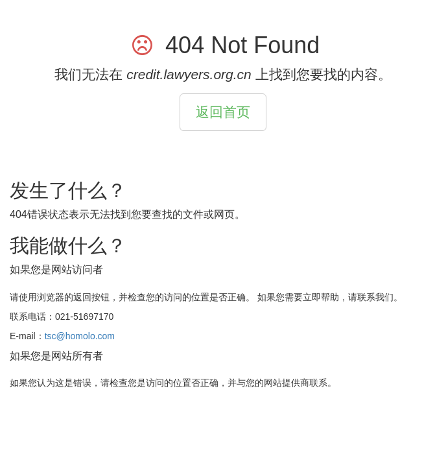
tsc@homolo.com (80, 336)
